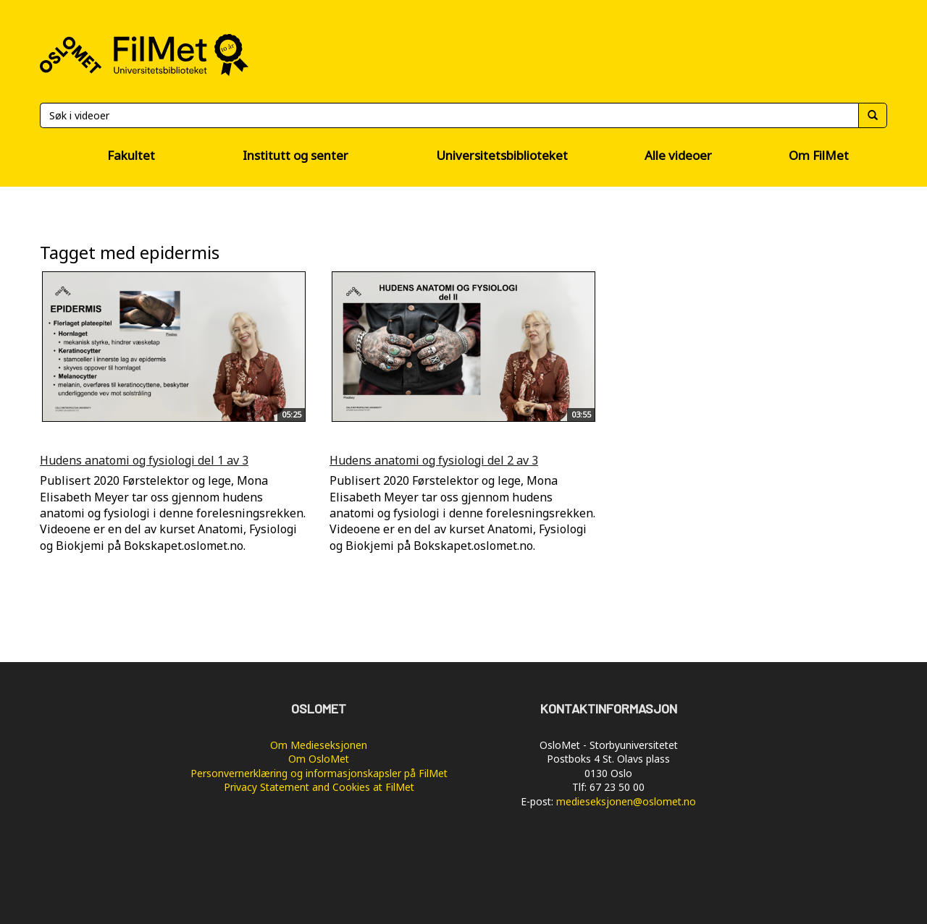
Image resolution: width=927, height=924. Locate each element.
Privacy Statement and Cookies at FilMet (319, 787)
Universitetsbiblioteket (502, 155)
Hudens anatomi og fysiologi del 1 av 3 (144, 460)
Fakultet (131, 155)
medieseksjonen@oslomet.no (626, 801)
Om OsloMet (318, 759)
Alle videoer (678, 155)
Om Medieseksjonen (318, 745)
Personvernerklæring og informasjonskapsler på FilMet (319, 773)
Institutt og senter (295, 155)
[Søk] (449, 115)
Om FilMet (819, 155)
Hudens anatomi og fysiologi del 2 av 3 (434, 460)
